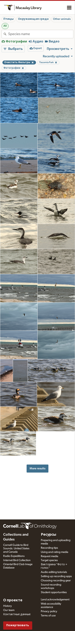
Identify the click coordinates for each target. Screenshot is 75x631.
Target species (49, 560)
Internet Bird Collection (17, 560)
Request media (49, 556)
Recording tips (49, 547)
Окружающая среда (33, 19)
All (5, 25)
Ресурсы (48, 534)
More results (37, 468)
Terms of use (48, 615)
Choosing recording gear (56, 580)
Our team (8, 610)
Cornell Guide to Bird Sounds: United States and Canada (16, 548)
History (7, 606)
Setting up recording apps (56, 576)
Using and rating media (54, 552)
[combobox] (40, 34)
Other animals (62, 19)
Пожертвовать (17, 625)
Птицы (8, 19)
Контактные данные (17, 614)
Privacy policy (49, 611)
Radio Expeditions (14, 556)
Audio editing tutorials (54, 572)
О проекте (12, 600)
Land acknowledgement (55, 599)
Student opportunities (54, 592)
